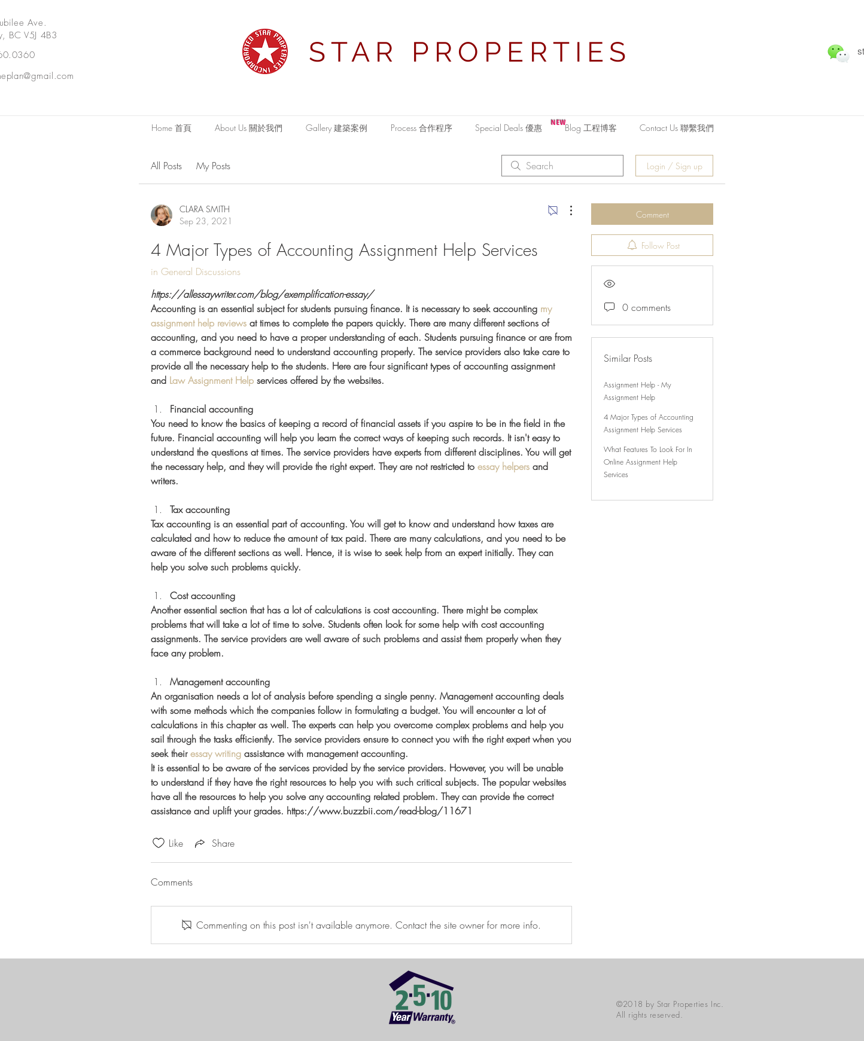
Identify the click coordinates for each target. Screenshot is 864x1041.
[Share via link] (214, 843)
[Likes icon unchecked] (158, 843)
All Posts (166, 165)
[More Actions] (565, 210)
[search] (562, 165)
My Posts (213, 165)
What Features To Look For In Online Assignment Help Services (648, 462)
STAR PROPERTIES (470, 52)
